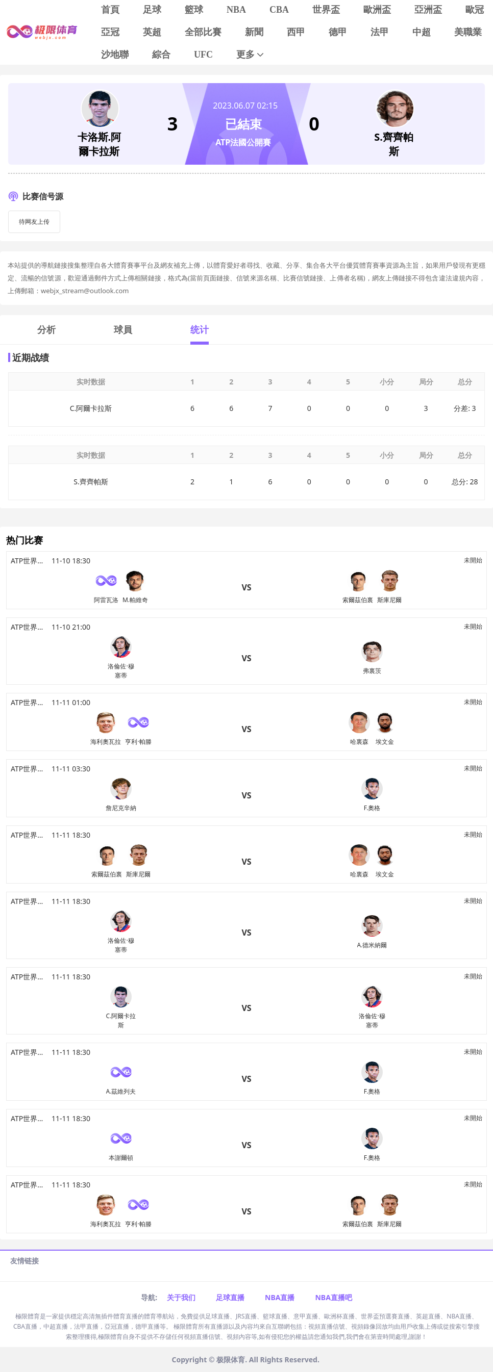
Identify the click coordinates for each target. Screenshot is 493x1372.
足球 (152, 10)
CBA (279, 10)
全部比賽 (203, 32)
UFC (203, 54)
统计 (199, 329)
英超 (152, 32)
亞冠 (110, 32)
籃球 (194, 10)
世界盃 (326, 10)
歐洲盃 (377, 10)
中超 (421, 32)
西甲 (296, 32)
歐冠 (474, 10)
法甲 (380, 32)
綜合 (161, 54)
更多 (250, 54)
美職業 (468, 32)
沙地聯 (115, 54)
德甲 (338, 32)
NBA (236, 10)
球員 (123, 329)
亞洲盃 (428, 10)
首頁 (110, 10)
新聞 (254, 32)
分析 (46, 329)
